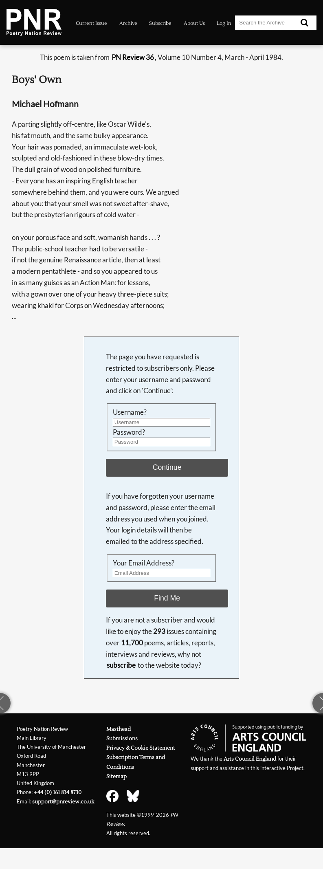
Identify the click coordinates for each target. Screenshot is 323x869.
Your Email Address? (143, 563)
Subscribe (160, 23)
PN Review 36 (133, 57)
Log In (224, 23)
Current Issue (91, 23)
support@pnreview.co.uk (63, 801)
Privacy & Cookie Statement (140, 747)
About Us (194, 23)
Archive (128, 23)
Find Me (167, 598)
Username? (130, 412)
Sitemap (116, 776)
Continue (167, 467)
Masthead (118, 729)
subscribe (121, 665)
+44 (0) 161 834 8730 (57, 792)
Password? (129, 432)
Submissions (122, 738)
